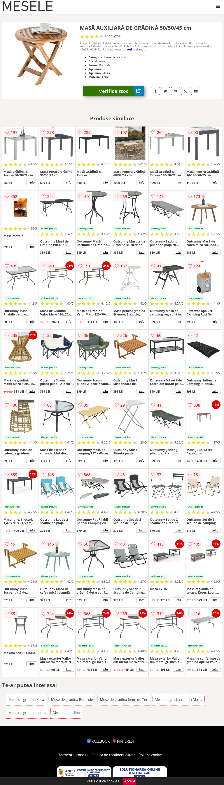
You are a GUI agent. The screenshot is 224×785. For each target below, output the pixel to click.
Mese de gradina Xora (26, 699)
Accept (129, 781)
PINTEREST (124, 741)
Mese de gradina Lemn (27, 712)
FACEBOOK (98, 741)
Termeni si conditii (73, 754)
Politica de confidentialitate (113, 754)
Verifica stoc (121, 91)
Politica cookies (151, 754)
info (32, 182)
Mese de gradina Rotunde (72, 699)
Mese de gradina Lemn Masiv (178, 699)
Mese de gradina (66, 712)
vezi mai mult (136, 49)
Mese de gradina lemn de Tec (124, 699)
